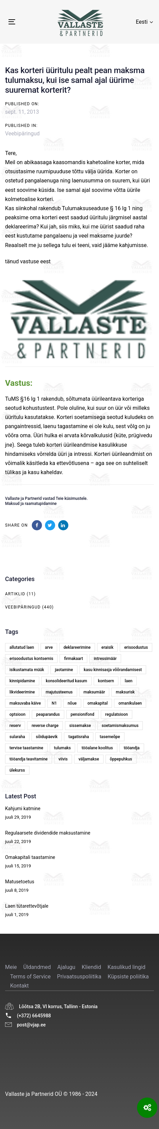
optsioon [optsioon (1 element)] (17, 714)
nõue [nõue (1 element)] (72, 703)
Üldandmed (37, 967)
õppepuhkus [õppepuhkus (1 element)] (121, 759)
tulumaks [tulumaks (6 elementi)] (62, 748)
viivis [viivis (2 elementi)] (63, 759)
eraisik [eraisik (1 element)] (107, 647)
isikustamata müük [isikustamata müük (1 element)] (26, 669)
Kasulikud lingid (126, 967)
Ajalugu (66, 967)
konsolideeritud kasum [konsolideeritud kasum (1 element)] (66, 681)
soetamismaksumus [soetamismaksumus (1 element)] (120, 725)
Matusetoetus (19, 881)
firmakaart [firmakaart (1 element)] (73, 658)
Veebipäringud (22, 133)
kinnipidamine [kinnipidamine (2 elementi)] (22, 681)
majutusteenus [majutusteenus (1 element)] (59, 692)
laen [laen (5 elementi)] (129, 681)
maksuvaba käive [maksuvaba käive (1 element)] (25, 703)
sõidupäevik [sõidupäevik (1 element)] (47, 736)
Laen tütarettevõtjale (26, 906)
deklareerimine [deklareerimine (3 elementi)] (77, 647)
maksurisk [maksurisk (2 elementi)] (125, 692)
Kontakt (19, 985)
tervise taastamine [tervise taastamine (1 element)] (26, 748)
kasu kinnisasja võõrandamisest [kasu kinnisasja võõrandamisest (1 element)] (113, 669)
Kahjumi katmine (22, 808)
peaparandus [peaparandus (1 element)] (48, 714)
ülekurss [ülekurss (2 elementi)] (17, 770)
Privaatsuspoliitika (79, 976)
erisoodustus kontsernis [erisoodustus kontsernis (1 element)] (31, 658)
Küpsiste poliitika (128, 976)
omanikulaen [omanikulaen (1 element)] (130, 703)
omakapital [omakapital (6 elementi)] (98, 703)
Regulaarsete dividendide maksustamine (47, 833)
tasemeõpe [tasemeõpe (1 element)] (110, 736)
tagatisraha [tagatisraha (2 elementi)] (78, 736)
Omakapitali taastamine (30, 857)
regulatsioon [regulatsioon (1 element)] (116, 714)
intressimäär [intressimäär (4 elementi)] (105, 658)
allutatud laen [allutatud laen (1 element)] (21, 647)
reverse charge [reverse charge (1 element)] (44, 725)
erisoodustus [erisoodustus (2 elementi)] (136, 647)
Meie (11, 967)
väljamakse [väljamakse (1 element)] (88, 759)
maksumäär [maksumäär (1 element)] (94, 692)
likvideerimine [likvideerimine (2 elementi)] (22, 692)
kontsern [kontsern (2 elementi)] (106, 681)
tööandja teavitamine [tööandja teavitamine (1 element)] (28, 759)
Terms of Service (30, 976)
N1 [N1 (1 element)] (54, 703)
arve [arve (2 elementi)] (49, 647)
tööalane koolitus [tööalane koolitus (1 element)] (97, 748)
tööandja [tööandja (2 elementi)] (132, 748)
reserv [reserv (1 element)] (15, 725)
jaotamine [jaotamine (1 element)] (64, 669)
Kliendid (91, 967)
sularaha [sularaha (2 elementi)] (17, 736)
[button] (144, 21)
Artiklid (15, 594)
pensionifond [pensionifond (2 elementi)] (82, 714)
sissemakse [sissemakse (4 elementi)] (80, 725)
